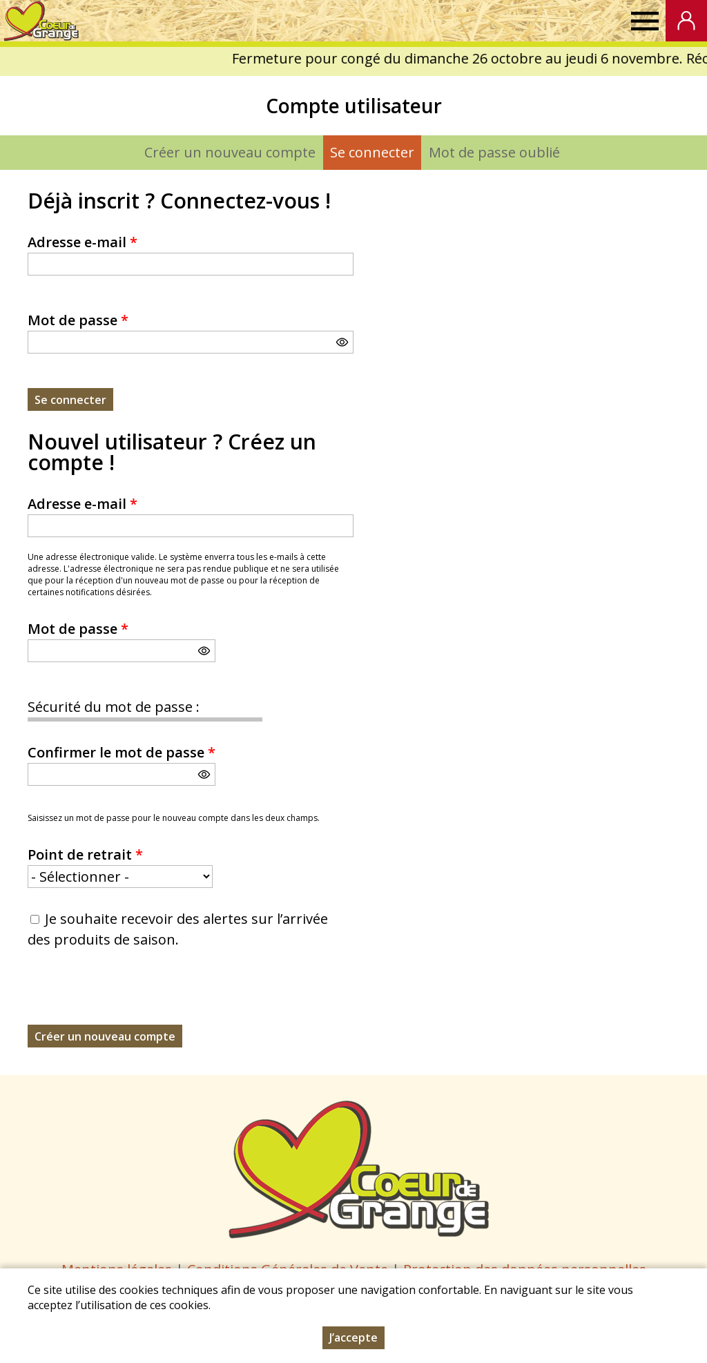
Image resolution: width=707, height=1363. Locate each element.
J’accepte (353, 1337)
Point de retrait (85, 854)
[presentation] (133, 998)
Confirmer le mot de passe (121, 752)
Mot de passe (78, 320)
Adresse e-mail (82, 242)
